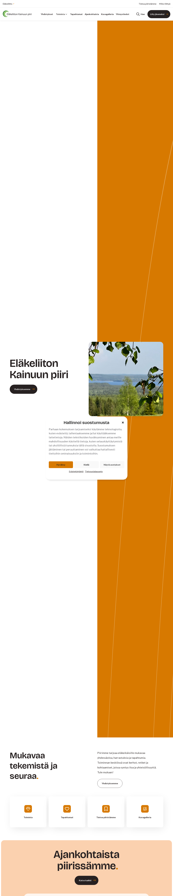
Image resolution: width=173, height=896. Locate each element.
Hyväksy (60, 464)
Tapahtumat (76, 14)
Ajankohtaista (92, 14)
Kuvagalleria (107, 14)
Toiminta (61, 14)
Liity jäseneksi (157, 14)
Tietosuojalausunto (94, 471)
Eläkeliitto (7, 3)
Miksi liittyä (164, 3)
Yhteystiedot (122, 14)
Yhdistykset (47, 14)
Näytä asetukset (112, 464)
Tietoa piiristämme (147, 3)
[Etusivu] (19, 14)
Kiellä (86, 464)
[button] (123, 422)
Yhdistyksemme (22, 389)
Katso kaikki (85, 880)
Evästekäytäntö (76, 471)
